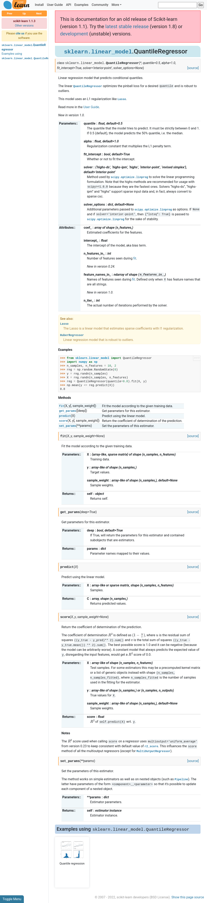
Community (100, 5)
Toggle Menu (12, 899)
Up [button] (24, 13)
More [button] (115, 5)
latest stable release (127, 26)
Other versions (24, 25)
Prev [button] (9, 13)
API (68, 5)
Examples (81, 5)
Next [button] (39, 13)
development (74, 34)
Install (39, 5)
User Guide (55, 5)
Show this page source (187, 897)
